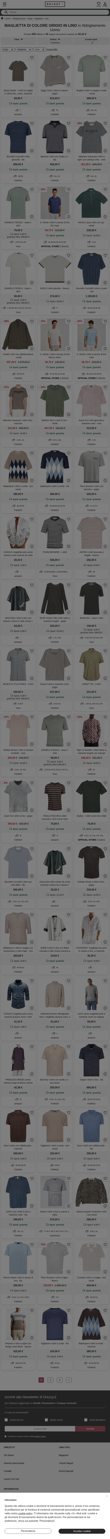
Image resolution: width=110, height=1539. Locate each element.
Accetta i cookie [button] (82, 1531)
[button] (107, 1496)
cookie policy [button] (25, 1513)
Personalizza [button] (28, 1531)
